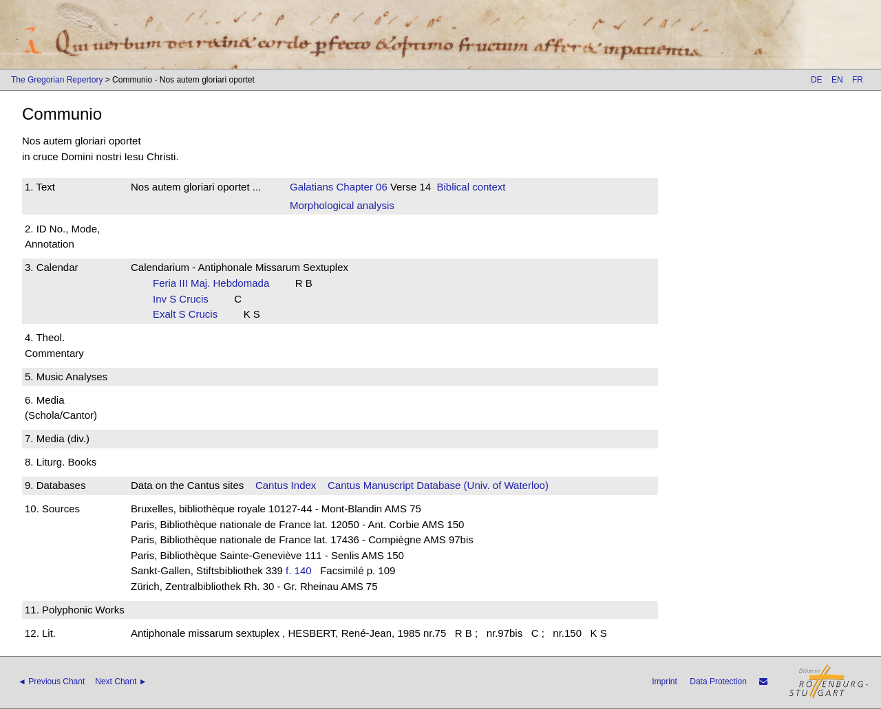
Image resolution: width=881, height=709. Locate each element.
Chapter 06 (360, 187)
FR (857, 80)
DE (816, 80)
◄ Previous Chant (51, 681)
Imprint (664, 681)
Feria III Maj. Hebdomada (215, 283)
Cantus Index (285, 485)
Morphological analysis (342, 205)
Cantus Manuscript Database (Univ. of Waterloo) (438, 485)
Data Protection (718, 681)
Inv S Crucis (185, 299)
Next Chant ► (121, 681)
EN (837, 80)
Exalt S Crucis (189, 314)
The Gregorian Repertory (57, 80)
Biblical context (470, 187)
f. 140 (299, 570)
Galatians (311, 187)
